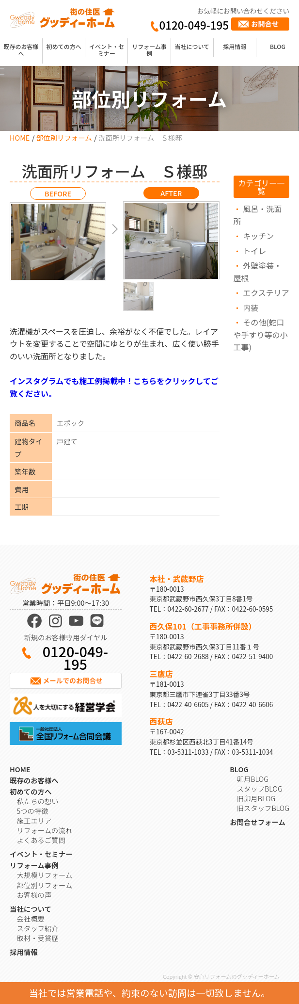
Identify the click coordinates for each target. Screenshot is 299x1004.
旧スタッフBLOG (263, 808)
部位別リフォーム (64, 137)
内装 (250, 307)
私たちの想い (37, 801)
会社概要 (30, 918)
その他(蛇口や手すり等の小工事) (261, 334)
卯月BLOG (252, 779)
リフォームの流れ (44, 830)
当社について (191, 46)
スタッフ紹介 (37, 928)
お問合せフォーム (257, 822)
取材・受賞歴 (37, 938)
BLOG (277, 46)
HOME (20, 137)
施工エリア (33, 820)
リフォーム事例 (149, 49)
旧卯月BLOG (256, 798)
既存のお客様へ (21, 49)
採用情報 (234, 46)
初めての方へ (64, 46)
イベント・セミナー (106, 49)
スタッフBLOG (260, 788)
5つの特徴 (32, 811)
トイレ (254, 251)
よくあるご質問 (40, 840)
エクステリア (266, 292)
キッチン (258, 236)
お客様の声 (33, 895)
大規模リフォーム (44, 875)
